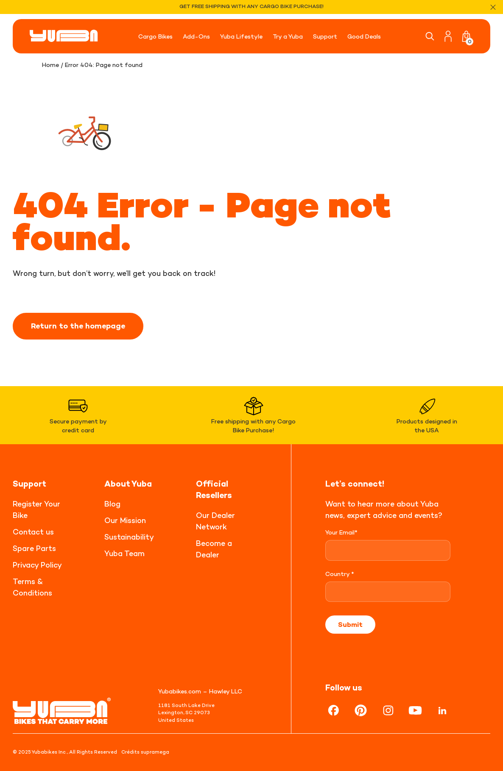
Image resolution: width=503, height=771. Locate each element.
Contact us (33, 531)
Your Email (341, 532)
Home (50, 64)
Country (339, 573)
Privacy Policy (37, 564)
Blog (112, 503)
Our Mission (125, 520)
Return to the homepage (78, 326)
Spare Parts (34, 548)
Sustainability (129, 536)
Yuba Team (124, 553)
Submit (350, 624)
